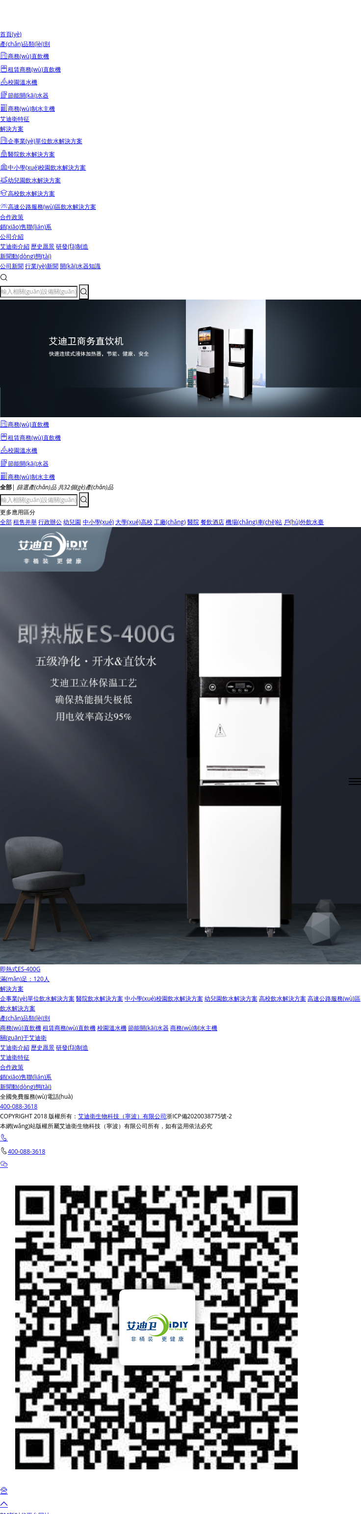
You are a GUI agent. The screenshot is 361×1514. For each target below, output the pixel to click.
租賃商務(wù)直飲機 (69, 1028)
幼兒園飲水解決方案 (231, 998)
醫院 (193, 522)
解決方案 (12, 129)
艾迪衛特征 (14, 119)
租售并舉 (25, 522)
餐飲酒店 (212, 522)
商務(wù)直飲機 (20, 1028)
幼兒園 (72, 522)
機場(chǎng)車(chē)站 (254, 522)
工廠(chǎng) (170, 522)
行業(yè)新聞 (41, 266)
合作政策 (12, 217)
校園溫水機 (112, 1028)
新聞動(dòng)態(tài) (26, 256)
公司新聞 (12, 266)
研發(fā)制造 (72, 246)
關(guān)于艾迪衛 (23, 1038)
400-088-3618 (18, 1106)
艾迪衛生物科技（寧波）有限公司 (122, 1116)
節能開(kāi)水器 (148, 1028)
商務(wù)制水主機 (193, 1028)
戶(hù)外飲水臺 (304, 522)
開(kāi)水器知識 (80, 266)
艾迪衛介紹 (14, 246)
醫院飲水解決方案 (99, 998)
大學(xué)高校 (133, 522)
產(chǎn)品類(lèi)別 (25, 44)
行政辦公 (50, 522)
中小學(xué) (98, 522)
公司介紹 (12, 236)
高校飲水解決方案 (282, 998)
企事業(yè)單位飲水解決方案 (37, 998)
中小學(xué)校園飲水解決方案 (164, 998)
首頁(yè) (11, 34)
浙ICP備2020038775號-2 (199, 1116)
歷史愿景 (42, 246)
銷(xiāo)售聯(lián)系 (26, 227)
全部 (6, 522)
